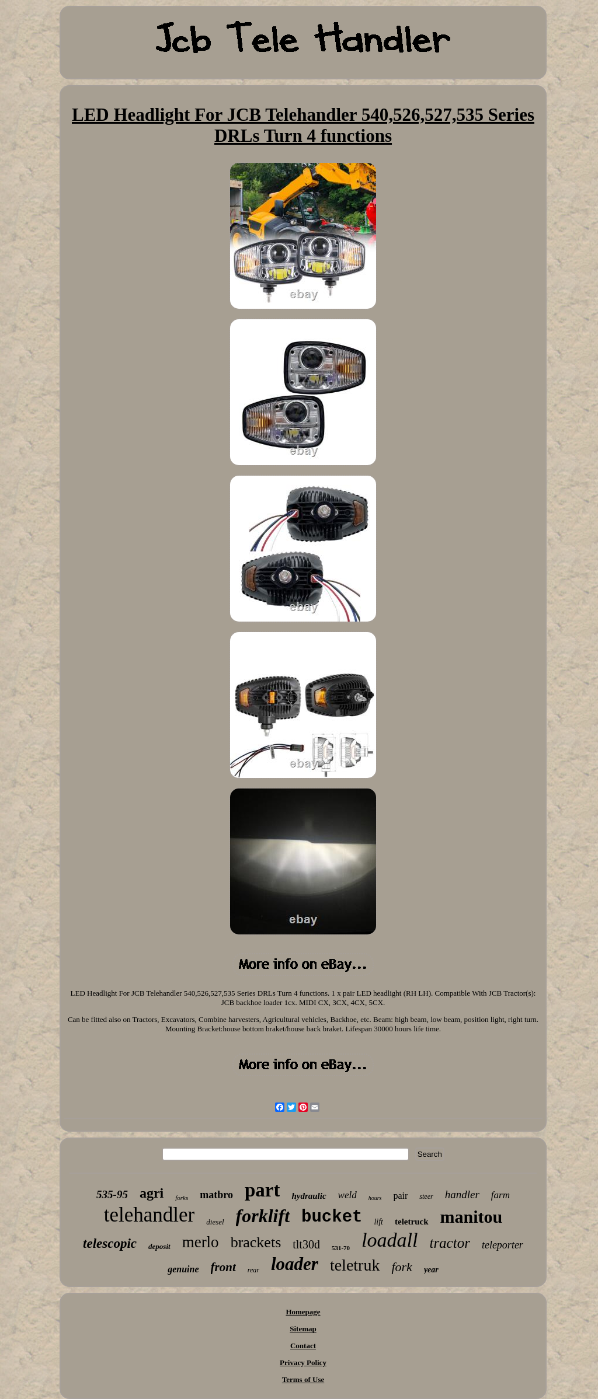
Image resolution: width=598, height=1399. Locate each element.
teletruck (411, 1221)
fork (401, 1267)
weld (347, 1195)
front (223, 1267)
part (262, 1190)
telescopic (110, 1243)
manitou (471, 1216)
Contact (303, 1345)
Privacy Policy (303, 1362)
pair (400, 1196)
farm (500, 1195)
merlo (200, 1242)
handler (462, 1194)
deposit (159, 1246)
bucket (331, 1217)
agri (152, 1193)
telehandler (149, 1214)
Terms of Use (303, 1379)
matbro (216, 1195)
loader (294, 1264)
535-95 (112, 1194)
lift (378, 1221)
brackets (256, 1242)
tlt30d (306, 1244)
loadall (389, 1240)
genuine (183, 1269)
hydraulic (308, 1196)
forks (181, 1197)
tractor (449, 1243)
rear (253, 1270)
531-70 (341, 1247)
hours (375, 1198)
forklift (263, 1215)
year (431, 1269)
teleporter (502, 1245)
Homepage (303, 1311)
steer (426, 1196)
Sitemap (303, 1328)
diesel (215, 1221)
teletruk (355, 1265)
